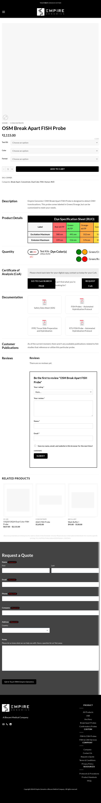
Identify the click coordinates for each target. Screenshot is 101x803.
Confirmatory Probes (88, 726)
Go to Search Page (41, 283)
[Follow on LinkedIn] (11, 724)
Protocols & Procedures (89, 773)
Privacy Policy (87, 764)
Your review (39, 398)
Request (90, 284)
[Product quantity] (8, 169)
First (3, 566)
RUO (52, 182)
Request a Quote (87, 757)
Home (5, 123)
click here (67, 538)
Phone (9, 593)
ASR (88, 716)
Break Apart (15, 182)
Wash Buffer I (73, 522)
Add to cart (57, 169)
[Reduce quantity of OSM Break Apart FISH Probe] (3, 169)
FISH (42, 182)
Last (53, 566)
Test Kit (5, 142)
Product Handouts (89, 777)
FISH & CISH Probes (88, 736)
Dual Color (35, 182)
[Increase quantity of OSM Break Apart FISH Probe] (12, 169)
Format (4, 159)
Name (37, 421)
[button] (3, 12)
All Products (88, 712)
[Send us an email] (3, 724)
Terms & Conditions (87, 760)
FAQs (89, 781)
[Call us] (7, 724)
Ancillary (88, 719)
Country (5, 625)
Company (11, 608)
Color (4, 150)
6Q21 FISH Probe (43, 522)
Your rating (39, 387)
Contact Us (87, 753)
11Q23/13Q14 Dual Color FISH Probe (16, 523)
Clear (97, 139)
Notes (4, 639)
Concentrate (17, 123)
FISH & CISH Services (88, 740)
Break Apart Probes (88, 723)
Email (37, 433)
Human (47, 182)
